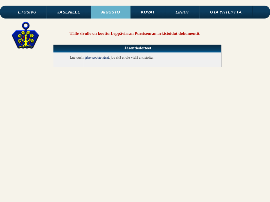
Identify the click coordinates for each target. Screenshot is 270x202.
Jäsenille (68, 12)
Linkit (182, 12)
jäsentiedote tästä (97, 57)
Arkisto (110, 12)
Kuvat (148, 12)
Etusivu (27, 12)
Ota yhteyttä (226, 12)
